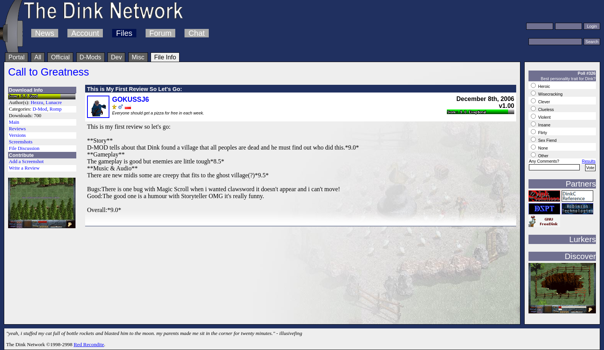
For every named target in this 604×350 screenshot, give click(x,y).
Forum (160, 33)
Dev (116, 57)
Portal (16, 57)
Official (60, 57)
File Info (165, 57)
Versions (17, 135)
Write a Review (24, 168)
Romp (56, 109)
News (44, 33)
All (37, 57)
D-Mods (90, 57)
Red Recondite (89, 344)
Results (589, 161)
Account (85, 33)
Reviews (17, 128)
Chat (196, 33)
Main (14, 122)
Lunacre (54, 102)
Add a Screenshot (26, 161)
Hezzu (37, 102)
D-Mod (39, 109)
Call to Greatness (48, 72)
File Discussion (24, 148)
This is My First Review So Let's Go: (134, 89)
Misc (138, 57)
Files (124, 33)
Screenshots (20, 142)
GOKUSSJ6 (130, 99)
